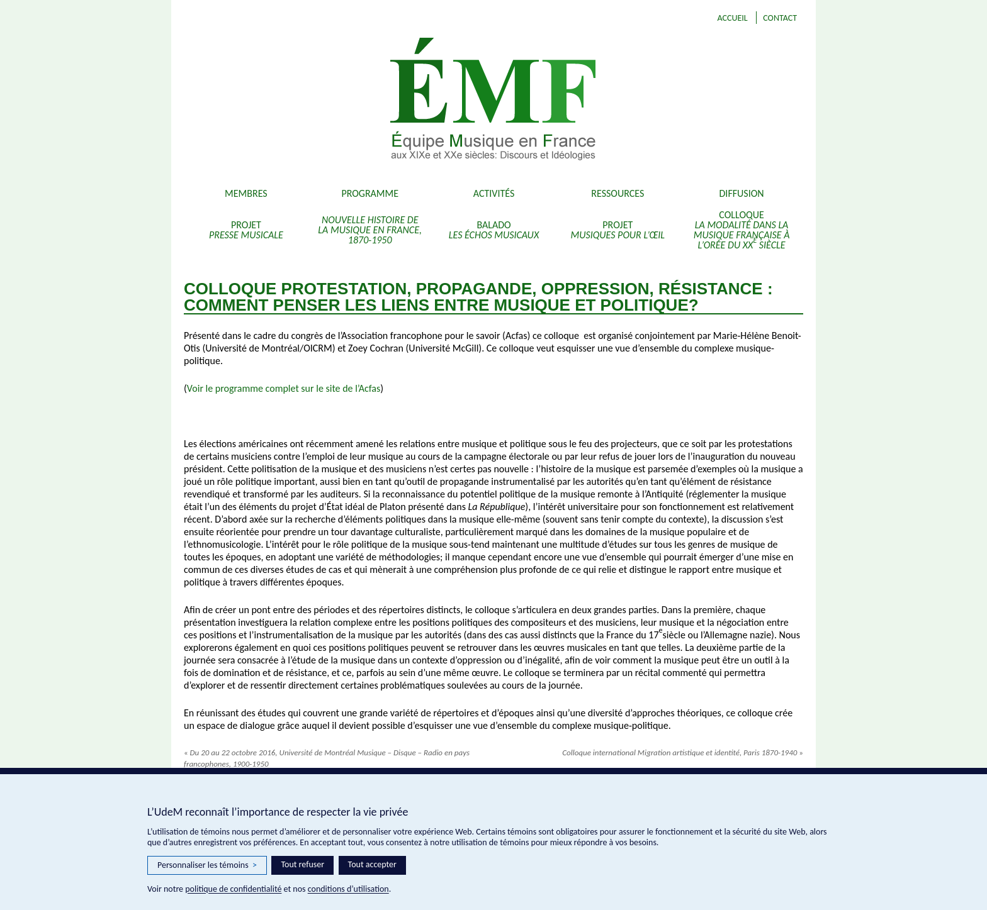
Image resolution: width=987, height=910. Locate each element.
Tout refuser (302, 864)
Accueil (732, 18)
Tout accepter (372, 864)
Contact (780, 18)
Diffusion (741, 193)
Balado (494, 230)
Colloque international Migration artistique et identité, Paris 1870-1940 (682, 752)
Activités (494, 193)
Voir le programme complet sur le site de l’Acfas (283, 388)
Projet (246, 230)
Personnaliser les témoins (207, 865)
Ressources (617, 193)
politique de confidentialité (233, 889)
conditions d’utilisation (348, 889)
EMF (569, 101)
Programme (369, 193)
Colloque (742, 230)
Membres (246, 193)
